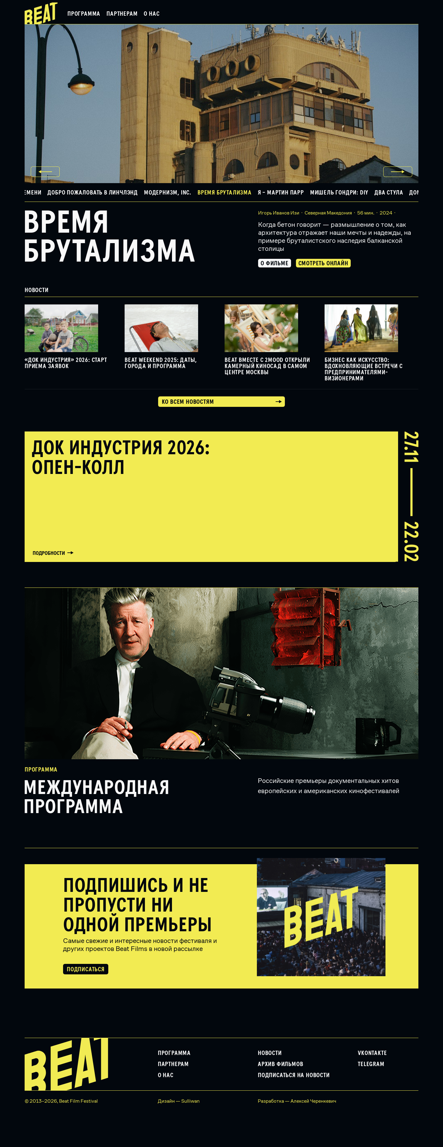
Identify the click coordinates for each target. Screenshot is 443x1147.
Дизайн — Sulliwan (179, 1101)
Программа (83, 14)
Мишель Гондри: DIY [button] (339, 193)
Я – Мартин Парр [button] (281, 193)
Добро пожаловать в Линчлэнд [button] (92, 193)
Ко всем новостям (188, 402)
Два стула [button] (388, 193)
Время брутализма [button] (225, 193)
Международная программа (96, 798)
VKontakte (372, 1053)
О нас (151, 14)
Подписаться (86, 969)
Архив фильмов (280, 1064)
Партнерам (122, 14)
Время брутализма (109, 237)
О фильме (274, 263)
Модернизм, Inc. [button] (167, 193)
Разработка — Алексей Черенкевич (297, 1101)
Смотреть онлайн (323, 263)
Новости (270, 1053)
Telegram (371, 1064)
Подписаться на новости (294, 1075)
